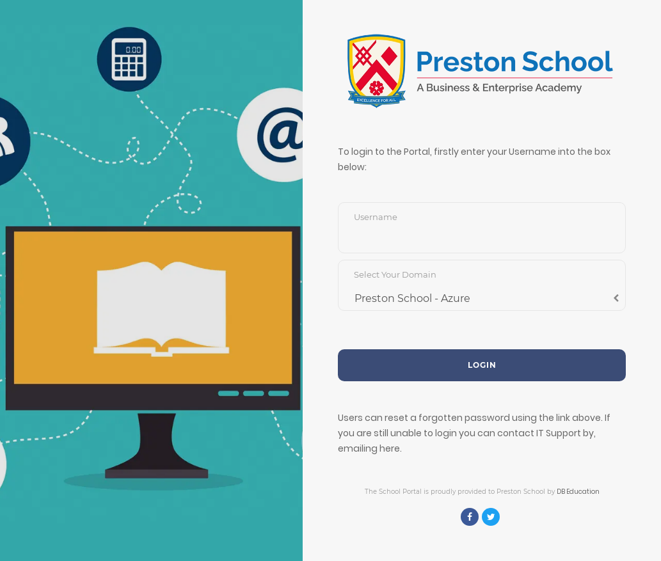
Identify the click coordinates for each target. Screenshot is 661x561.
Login (482, 365)
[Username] (481, 237)
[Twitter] (491, 517)
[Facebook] (470, 517)
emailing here (369, 448)
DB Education (578, 491)
